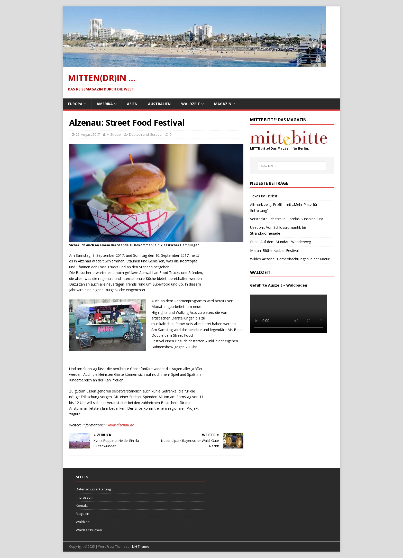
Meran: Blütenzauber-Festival (274, 250)
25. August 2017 (88, 134)
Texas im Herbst (263, 196)
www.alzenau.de (121, 425)
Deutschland (139, 134)
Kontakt (82, 505)
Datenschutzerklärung (93, 489)
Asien (132, 103)
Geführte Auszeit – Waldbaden (278, 285)
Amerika (105, 103)
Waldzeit (190, 103)
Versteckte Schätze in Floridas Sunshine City (286, 218)
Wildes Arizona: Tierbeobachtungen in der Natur (289, 259)
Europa (75, 103)
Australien (159, 103)
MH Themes (140, 546)
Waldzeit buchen (89, 530)
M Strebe (114, 134)
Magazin (222, 103)
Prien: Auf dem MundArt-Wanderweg (280, 241)
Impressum (84, 497)
